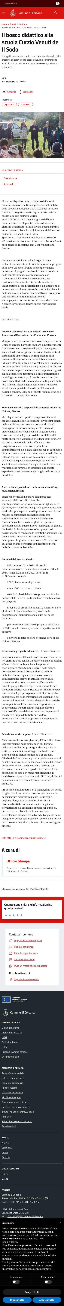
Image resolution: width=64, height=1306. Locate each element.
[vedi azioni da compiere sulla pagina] (25, 91)
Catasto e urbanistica (12, 1092)
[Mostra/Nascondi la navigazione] (3, 12)
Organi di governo (10, 1027)
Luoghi (5, 1174)
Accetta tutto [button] (46, 1299)
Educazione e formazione (14, 1102)
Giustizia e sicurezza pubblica (16, 1107)
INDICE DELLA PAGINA (32, 170)
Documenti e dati (10, 1056)
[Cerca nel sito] (56, 13)
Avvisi (5, 1152)
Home (4, 24)
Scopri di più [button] (32, 1292)
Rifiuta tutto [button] (17, 1299)
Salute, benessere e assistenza (17, 1121)
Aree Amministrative (12, 1032)
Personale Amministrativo (15, 1052)
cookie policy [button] (9, 1241)
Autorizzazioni (9, 1126)
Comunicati (7, 1147)
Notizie (22, 24)
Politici (5, 1047)
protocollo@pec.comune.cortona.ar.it (25, 1216)
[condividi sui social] (9, 91)
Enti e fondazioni (10, 1042)
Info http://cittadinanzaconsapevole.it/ (24, 837)
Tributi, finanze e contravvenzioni (18, 1112)
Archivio (6, 1157)
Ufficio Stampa (18, 861)
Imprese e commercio (12, 1083)
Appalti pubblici (9, 1087)
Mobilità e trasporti (11, 1097)
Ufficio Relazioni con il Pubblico (17, 1209)
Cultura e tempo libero (13, 1078)
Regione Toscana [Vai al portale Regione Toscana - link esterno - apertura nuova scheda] (10, 3)
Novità (13, 24)
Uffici (4, 1037)
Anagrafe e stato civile (13, 1073)
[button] (60, 1222)
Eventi (5, 1178)
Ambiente (7, 1116)
